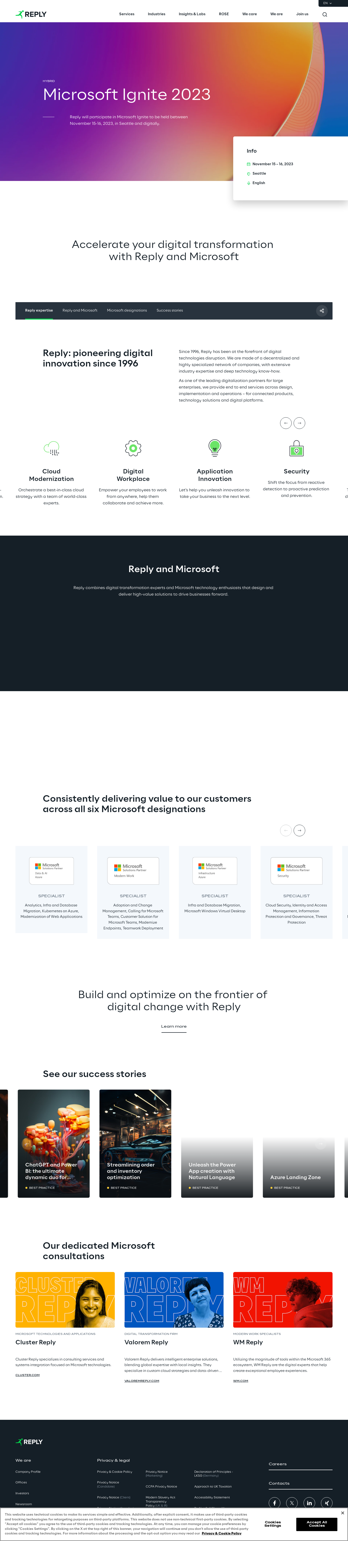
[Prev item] (286, 423)
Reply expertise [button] (39, 311)
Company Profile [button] (28, 1472)
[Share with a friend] (322, 311)
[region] (174, 1524)
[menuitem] (126, 14)
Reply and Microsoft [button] (80, 311)
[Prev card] (27, 1144)
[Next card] (320, 1144)
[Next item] (299, 423)
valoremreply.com (141, 1381)
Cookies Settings (272, 1524)
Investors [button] (22, 1493)
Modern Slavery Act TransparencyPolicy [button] (160, 1501)
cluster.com (27, 1375)
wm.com (240, 1381)
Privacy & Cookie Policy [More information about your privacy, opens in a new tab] (221, 1533)
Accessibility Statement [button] (212, 1497)
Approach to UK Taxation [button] (213, 1486)
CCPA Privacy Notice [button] (161, 1486)
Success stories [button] (170, 311)
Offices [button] (21, 1482)
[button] (174, 1027)
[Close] (342, 1513)
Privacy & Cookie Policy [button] (114, 1472)
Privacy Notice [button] (108, 1484)
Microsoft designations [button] (127, 311)
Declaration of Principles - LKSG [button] (213, 1474)
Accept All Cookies (317, 1524)
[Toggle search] (325, 14)
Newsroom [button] (23, 1504)
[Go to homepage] (31, 14)
